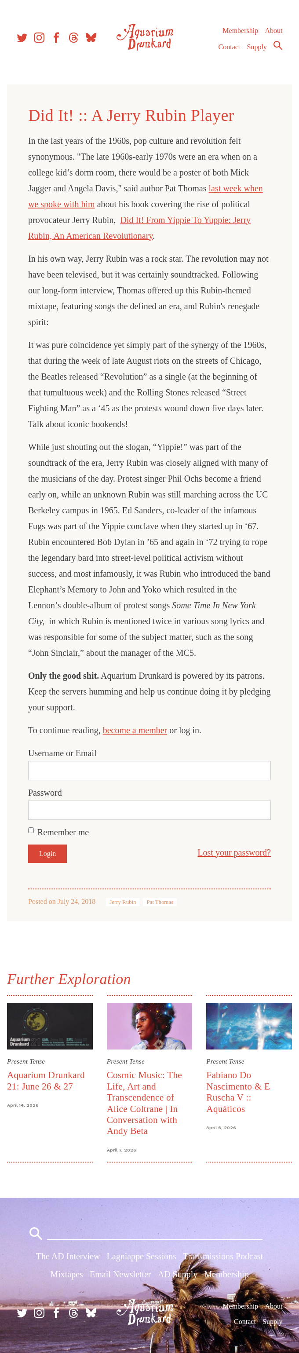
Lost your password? (234, 852)
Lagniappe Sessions (141, 1256)
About (273, 30)
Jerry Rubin (122, 902)
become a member (135, 730)
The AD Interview (68, 1256)
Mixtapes (66, 1274)
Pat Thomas (159, 902)
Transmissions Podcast (223, 1256)
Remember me (63, 832)
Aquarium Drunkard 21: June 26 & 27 (46, 1080)
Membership (240, 30)
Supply (257, 47)
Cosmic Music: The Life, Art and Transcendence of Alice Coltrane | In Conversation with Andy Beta (144, 1103)
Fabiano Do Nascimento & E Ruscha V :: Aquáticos (238, 1092)
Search (277, 45)
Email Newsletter (120, 1274)
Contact (230, 47)
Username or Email (62, 753)
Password (45, 792)
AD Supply (178, 1274)
